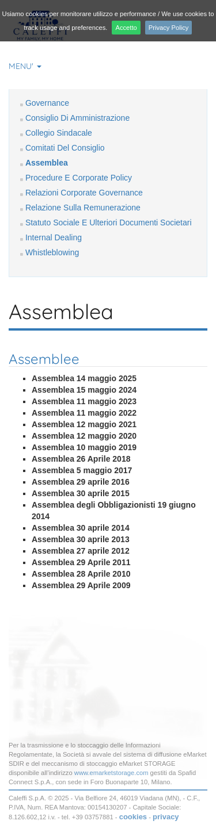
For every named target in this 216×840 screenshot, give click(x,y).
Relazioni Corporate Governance (84, 192)
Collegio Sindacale (58, 132)
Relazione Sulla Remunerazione (83, 207)
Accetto (126, 27)
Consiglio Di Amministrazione (77, 117)
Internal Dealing (53, 237)
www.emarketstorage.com (111, 772)
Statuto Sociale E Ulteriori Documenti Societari (108, 222)
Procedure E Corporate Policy (78, 177)
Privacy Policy (169, 27)
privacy (166, 816)
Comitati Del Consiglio (65, 147)
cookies (133, 816)
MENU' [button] (25, 66)
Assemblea (46, 162)
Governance (47, 103)
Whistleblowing (52, 252)
